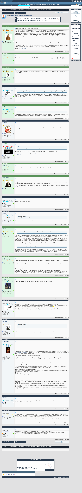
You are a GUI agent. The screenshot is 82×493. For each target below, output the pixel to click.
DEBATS (42, 445)
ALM (24, 2)
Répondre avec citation (59, 51)
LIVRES (31, 4)
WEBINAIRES (27, 4)
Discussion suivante (40, 450)
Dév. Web (35, 2)
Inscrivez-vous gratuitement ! (24, 5)
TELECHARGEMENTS (30, 445)
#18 (68, 395)
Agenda (23, 7)
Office (51, 2)
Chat (34, 1)
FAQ (27, 1)
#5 (68, 104)
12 (65, 173)
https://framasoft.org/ (37, 153)
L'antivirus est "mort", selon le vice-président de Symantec (21, 15)
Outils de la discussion (59, 24)
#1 (68, 26)
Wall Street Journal (22, 48)
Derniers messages (4, 7)
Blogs (30, 1)
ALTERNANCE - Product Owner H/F (25, 463)
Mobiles (55, 2)
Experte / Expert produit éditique (24, 467)
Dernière (67, 12)
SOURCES (44, 4)
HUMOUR (58, 4)
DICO (54, 4)
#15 (68, 300)
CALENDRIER (52, 445)
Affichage (66, 24)
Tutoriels (22, 1)
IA (21, 2)
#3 (68, 67)
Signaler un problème (20, 13)
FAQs (21, 445)
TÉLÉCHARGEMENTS (37, 4)
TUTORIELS (19, 4)
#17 (68, 339)
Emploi (45, 1)
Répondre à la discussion (8, 13)
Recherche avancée (78, 7)
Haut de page (66, 477)
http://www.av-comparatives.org (21, 352)
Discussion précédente (31, 450)
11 (65, 83)
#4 (68, 85)
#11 (68, 211)
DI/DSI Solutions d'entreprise (11, 2)
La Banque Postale (23, 468)
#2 (68, 53)
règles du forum (19, 154)
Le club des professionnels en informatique (16, 9)
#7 (68, 141)
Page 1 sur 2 (58, 12)
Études (49, 1)
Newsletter (39, 1)
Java (31, 2)
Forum (5, 9)
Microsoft (27, 2)
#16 (68, 319)
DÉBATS (48, 4)
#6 (68, 120)
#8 (68, 163)
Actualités (27, 9)
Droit (54, 1)
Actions (9, 7)
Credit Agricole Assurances (26, 464)
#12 (68, 226)
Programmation (43, 2)
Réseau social (15, 7)
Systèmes (59, 2)
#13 (68, 256)
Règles (30, 7)
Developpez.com (61, 477)
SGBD (48, 2)
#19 (68, 410)
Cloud (19, 2)
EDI (38, 2)
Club (57, 1)
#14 (68, 277)
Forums (17, 1)
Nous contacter (55, 477)
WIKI (51, 4)
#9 (68, 175)
